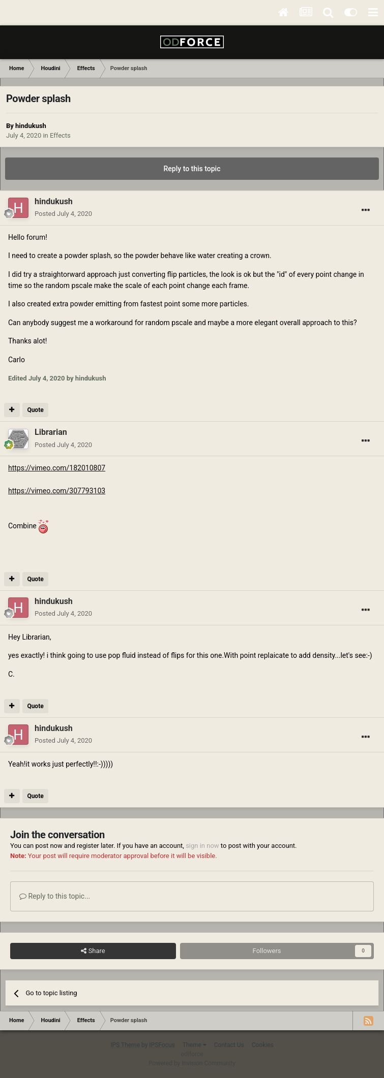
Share (93, 951)
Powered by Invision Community (192, 1063)
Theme (194, 1045)
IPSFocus (161, 1045)
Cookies (263, 1045)
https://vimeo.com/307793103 (56, 491)
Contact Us (229, 1045)
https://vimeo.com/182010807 (56, 468)
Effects (60, 135)
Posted (63, 213)
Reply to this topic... (54, 896)
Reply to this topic (192, 169)
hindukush (30, 126)
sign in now (202, 845)
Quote (35, 410)
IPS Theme (125, 1045)
